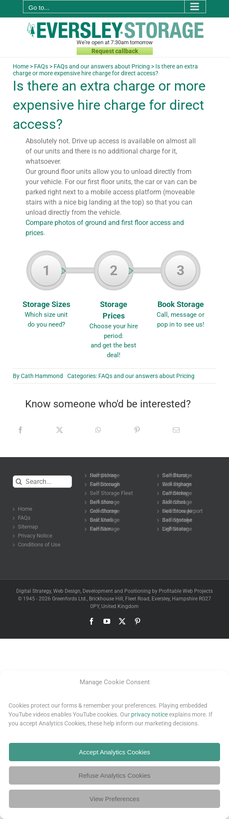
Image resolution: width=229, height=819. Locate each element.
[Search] (19, 481)
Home (21, 66)
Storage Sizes (46, 292)
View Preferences (114, 798)
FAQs (41, 66)
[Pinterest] (137, 429)
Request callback (115, 51)
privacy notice (149, 714)
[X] (59, 429)
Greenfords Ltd (69, 599)
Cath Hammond (42, 376)
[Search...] (42, 481)
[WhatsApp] (98, 429)
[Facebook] (20, 429)
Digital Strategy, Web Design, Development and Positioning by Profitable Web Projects (114, 591)
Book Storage (180, 292)
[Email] (176, 429)
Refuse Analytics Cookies (114, 775)
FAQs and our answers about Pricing (102, 66)
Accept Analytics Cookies (114, 752)
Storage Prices (114, 307)
